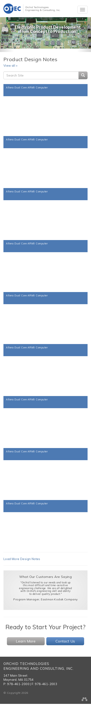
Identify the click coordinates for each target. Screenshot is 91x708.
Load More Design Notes (21, 559)
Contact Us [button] (65, 641)
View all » (10, 65)
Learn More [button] (26, 641)
